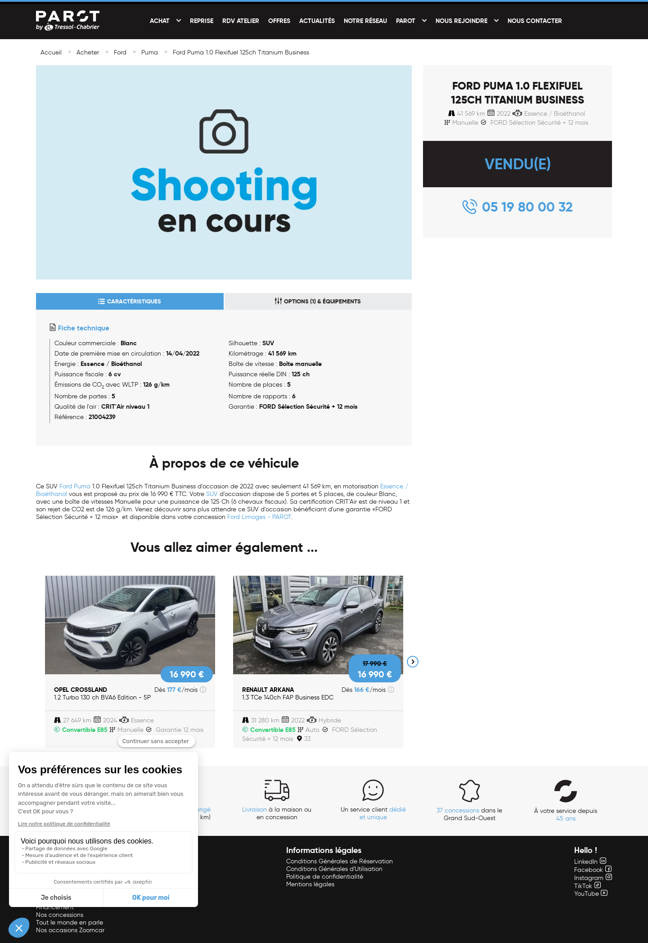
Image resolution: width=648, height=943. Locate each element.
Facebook (593, 870)
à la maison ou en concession (276, 813)
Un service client (373, 813)
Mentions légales (310, 884)
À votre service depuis (565, 814)
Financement (55, 907)
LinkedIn (590, 862)
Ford (120, 52)
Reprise (201, 21)
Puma (149, 52)
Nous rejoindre (461, 21)
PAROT (405, 21)
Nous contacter (535, 21)
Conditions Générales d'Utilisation (334, 869)
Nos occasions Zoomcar (70, 930)
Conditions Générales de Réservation (339, 861)
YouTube (591, 894)
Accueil (51, 52)
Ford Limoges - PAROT (259, 517)
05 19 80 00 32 (527, 207)
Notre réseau (365, 21)
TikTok (587, 886)
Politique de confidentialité (324, 876)
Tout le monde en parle (69, 922)
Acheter (87, 52)
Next (412, 662)
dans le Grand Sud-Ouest (469, 814)
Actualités (317, 21)
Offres (279, 21)
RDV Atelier (240, 21)
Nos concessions (59, 915)
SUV (212, 494)
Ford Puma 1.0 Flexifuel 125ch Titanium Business (241, 52)
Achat (160, 21)
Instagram (593, 878)
